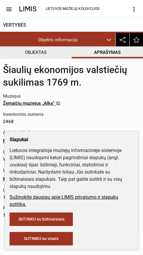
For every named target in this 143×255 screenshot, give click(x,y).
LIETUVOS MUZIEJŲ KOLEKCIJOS (72, 9)
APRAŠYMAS (107, 52)
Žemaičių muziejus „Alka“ (32, 103)
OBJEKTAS (36, 52)
